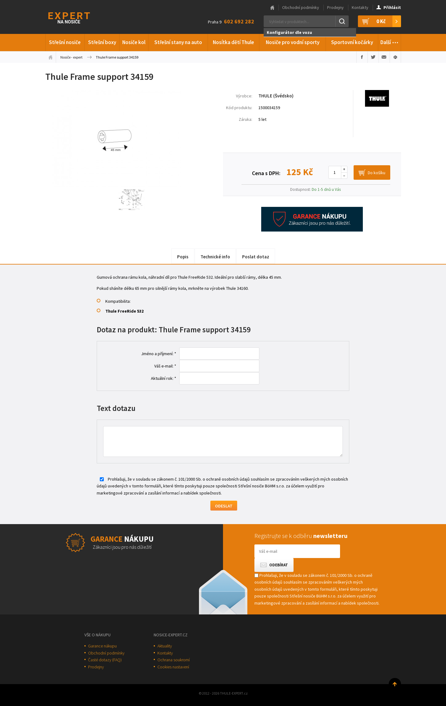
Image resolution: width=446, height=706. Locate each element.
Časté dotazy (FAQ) (105, 660)
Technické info (215, 257)
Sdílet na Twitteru (373, 57)
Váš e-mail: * (165, 366)
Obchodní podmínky (300, 7)
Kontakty (360, 7)
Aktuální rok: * (163, 378)
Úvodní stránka (50, 57)
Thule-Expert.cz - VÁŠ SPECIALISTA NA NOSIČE (77, 17)
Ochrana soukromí (173, 660)
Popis (183, 257)
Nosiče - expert (71, 57)
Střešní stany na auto (178, 42)
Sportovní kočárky (352, 42)
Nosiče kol (133, 42)
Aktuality (164, 646)
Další (389, 41)
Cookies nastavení (173, 667)
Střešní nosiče (65, 42)
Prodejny (335, 7)
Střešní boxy (102, 42)
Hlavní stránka (272, 8)
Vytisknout (395, 57)
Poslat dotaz (255, 257)
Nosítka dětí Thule (233, 42)
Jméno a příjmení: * (158, 353)
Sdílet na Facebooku (362, 57)
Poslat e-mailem (384, 57)
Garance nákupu (102, 646)
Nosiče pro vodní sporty (292, 42)
